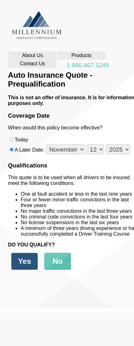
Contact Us (32, 63)
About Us (32, 55)
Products (81, 55)
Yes (24, 261)
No (58, 261)
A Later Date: (72, 150)
